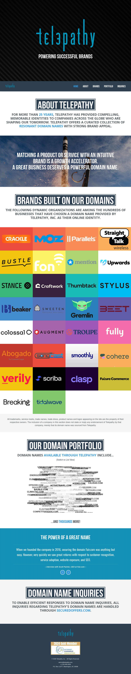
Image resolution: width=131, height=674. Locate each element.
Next (68, 572)
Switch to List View (65, 460)
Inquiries (121, 86)
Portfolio (108, 86)
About (85, 86)
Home (75, 86)
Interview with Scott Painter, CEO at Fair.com (65, 567)
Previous (62, 572)
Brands (96, 86)
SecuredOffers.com (73, 610)
